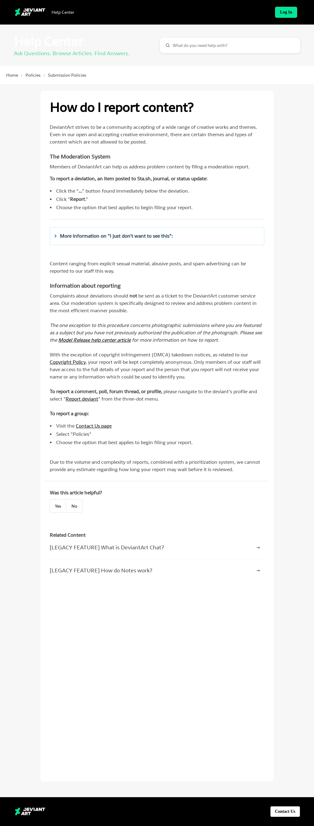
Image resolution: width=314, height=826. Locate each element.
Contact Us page (94, 616)
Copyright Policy (68, 552)
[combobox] (230, 45)
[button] (154, 426)
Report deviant (82, 589)
